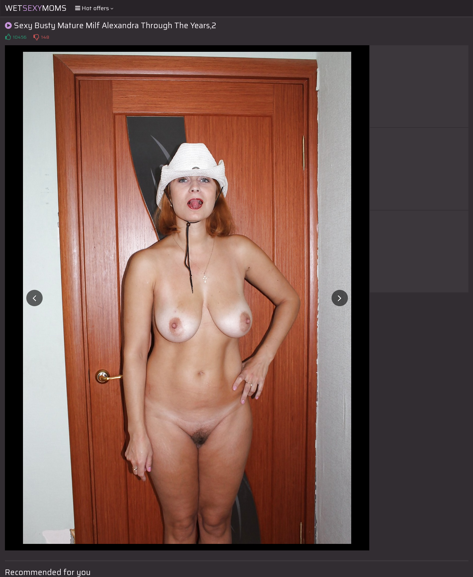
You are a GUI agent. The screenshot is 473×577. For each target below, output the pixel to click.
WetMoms (36, 8)
